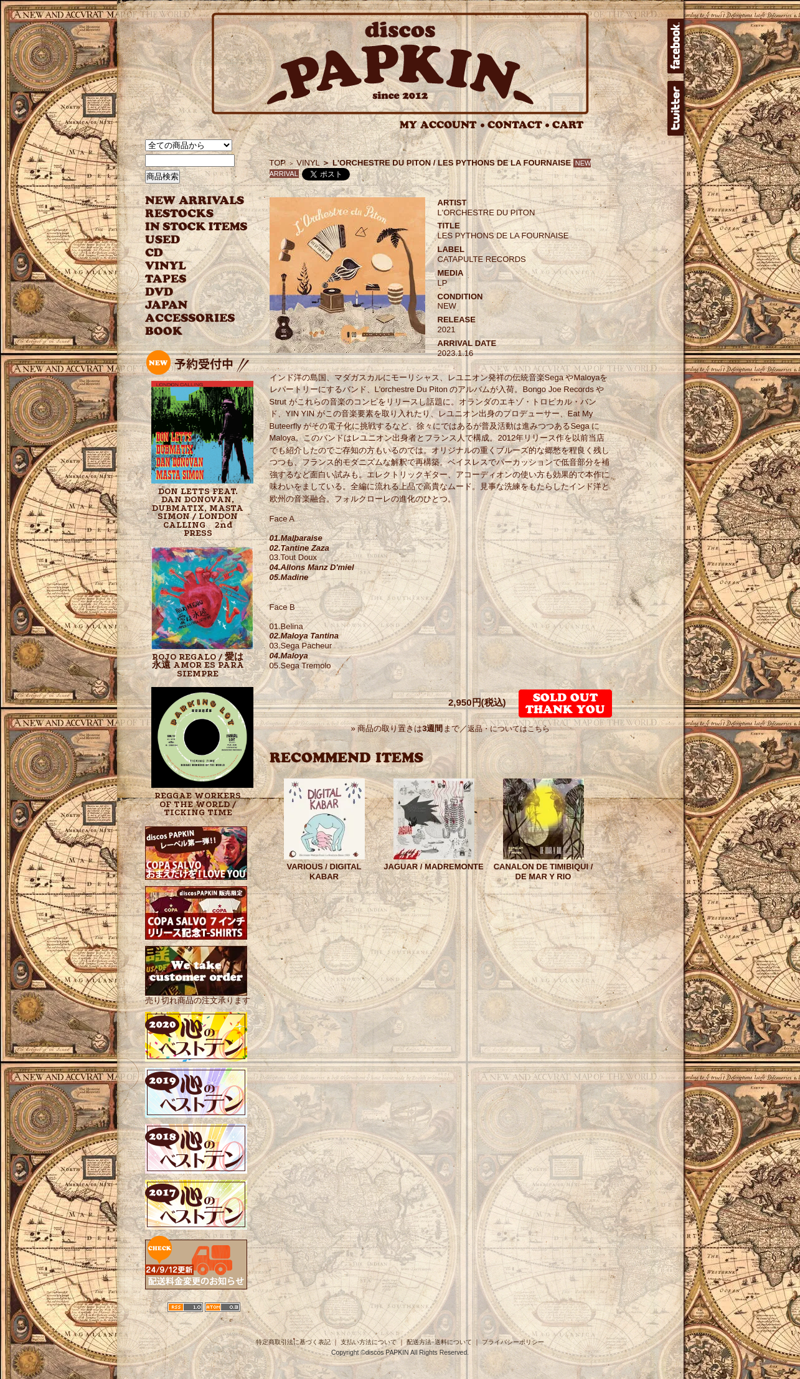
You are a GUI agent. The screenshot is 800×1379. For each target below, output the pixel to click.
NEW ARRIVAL (195, 200)
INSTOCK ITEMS (196, 226)
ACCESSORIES (190, 318)
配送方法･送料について (439, 1342)
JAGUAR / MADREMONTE (433, 866)
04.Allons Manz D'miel (312, 567)
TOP (278, 162)
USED (187, 240)
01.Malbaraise (296, 538)
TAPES (166, 279)
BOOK (164, 331)
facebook (675, 46)
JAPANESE (187, 305)
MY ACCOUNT (442, 125)
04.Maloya (289, 655)
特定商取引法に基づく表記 (293, 1342)
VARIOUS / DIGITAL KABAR (323, 871)
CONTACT (518, 125)
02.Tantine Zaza (299, 548)
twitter (675, 108)
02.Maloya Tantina (304, 635)
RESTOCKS (187, 213)
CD (154, 253)
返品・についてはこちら (509, 728)
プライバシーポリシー (513, 1342)
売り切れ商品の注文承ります (197, 995)
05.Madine (289, 577)
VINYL (167, 266)
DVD (159, 292)
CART (568, 125)
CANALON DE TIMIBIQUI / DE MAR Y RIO (543, 871)
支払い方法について (369, 1342)
